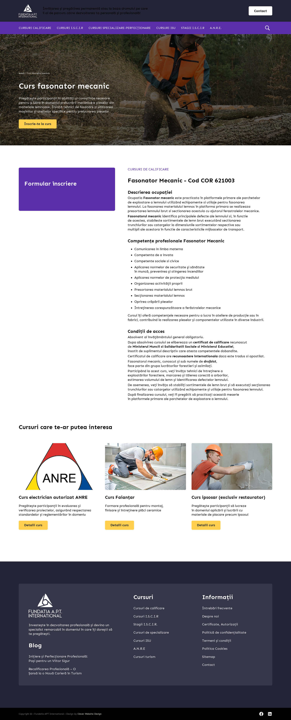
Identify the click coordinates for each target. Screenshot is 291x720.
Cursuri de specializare (151, 632)
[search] (267, 28)
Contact (208, 665)
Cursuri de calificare (148, 169)
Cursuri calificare (35, 28)
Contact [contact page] (260, 11)
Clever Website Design (90, 714)
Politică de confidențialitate (224, 632)
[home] (28, 11)
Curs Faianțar (120, 497)
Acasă (21, 73)
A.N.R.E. (216, 28)
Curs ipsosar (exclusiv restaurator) (228, 497)
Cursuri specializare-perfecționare (120, 28)
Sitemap (208, 657)
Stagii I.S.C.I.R (192, 28)
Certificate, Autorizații (220, 624)
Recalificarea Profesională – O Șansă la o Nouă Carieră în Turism (55, 671)
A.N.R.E (139, 649)
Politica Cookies (215, 649)
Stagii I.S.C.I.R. (145, 624)
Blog (35, 645)
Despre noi (210, 616)
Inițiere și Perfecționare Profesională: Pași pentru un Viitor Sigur (58, 658)
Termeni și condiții (216, 641)
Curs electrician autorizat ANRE (53, 497)
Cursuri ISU (166, 28)
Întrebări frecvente (217, 608)
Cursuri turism (144, 657)
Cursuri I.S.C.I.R (70, 28)
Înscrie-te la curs (37, 124)
